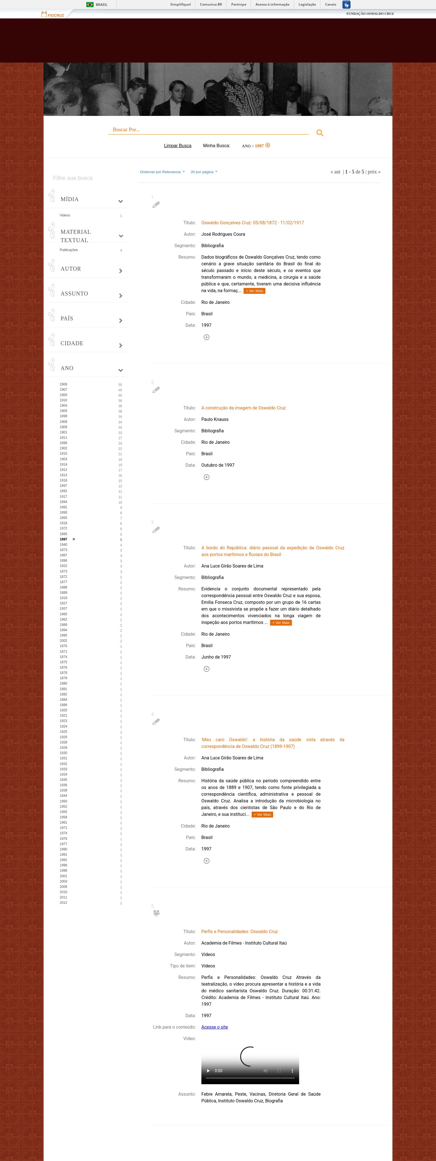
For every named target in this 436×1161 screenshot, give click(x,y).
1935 (63, 780)
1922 (63, 566)
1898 (63, 443)
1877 (63, 582)
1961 (63, 822)
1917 (63, 497)
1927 (63, 603)
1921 (63, 715)
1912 (63, 470)
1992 (63, 860)
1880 (63, 683)
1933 (63, 769)
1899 (63, 416)
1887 (63, 555)
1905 (63, 411)
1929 (63, 748)
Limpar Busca (178, 145)
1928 (63, 742)
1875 (63, 662)
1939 (63, 790)
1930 (63, 753)
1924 (63, 726)
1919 (63, 598)
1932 (63, 764)
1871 (63, 652)
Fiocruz (56, 13)
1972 (63, 528)
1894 (63, 502)
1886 (63, 705)
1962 (63, 619)
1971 (63, 828)
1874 (63, 657)
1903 (63, 459)
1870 (63, 646)
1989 (63, 625)
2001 (63, 876)
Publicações (69, 250)
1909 (63, 427)
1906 (63, 384)
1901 (63, 432)
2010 (63, 892)
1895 (63, 534)
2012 (63, 903)
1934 (63, 774)
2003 (63, 881)
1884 (63, 700)
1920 (63, 710)
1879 (63, 678)
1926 (63, 737)
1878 (63, 673)
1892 (63, 491)
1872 (63, 577)
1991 (63, 855)
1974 (63, 833)
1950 (63, 801)
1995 (63, 635)
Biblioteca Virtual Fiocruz (188, 43)
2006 (63, 887)
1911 (63, 438)
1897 (63, 486)
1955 (63, 812)
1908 (63, 422)
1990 (63, 849)
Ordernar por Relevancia (162, 172)
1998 (63, 870)
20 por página (204, 172)
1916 (63, 480)
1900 (63, 395)
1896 (63, 560)
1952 (63, 807)
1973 (63, 571)
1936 (63, 785)
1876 (63, 667)
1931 (63, 758)
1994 (63, 630)
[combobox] (218, 133)
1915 (63, 454)
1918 (63, 523)
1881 (63, 689)
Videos (65, 215)
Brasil (102, 4)
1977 (63, 844)
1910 (63, 400)
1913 (63, 475)
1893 (63, 518)
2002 (63, 641)
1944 (63, 796)
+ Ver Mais (254, 291)
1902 (63, 448)
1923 (63, 721)
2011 (63, 897)
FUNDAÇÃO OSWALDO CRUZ (370, 14)
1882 (63, 694)
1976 (63, 839)
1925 (63, 732)
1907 (63, 390)
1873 (63, 550)
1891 (63, 507)
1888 (63, 587)
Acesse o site (214, 1027)
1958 (63, 817)
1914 (63, 464)
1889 (63, 593)
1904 (63, 405)
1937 (63, 609)
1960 (63, 614)
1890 (63, 512)
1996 (63, 865)
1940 (63, 545)
